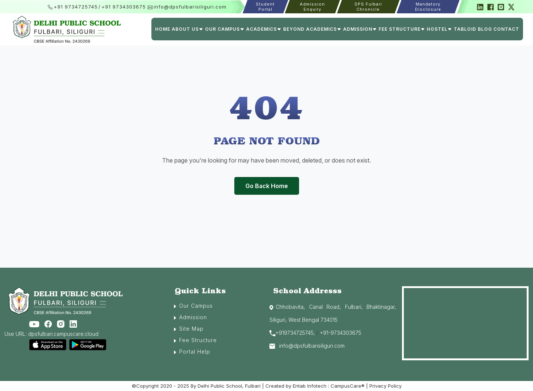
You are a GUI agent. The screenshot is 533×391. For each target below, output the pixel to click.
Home (162, 29)
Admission (193, 317)
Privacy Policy (385, 386)
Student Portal (265, 6)
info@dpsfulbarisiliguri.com (190, 7)
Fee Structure (198, 340)
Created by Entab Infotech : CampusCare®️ (315, 386)
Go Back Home (266, 186)
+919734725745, (295, 333)
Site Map (191, 328)
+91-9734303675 (340, 333)
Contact (506, 29)
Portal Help (194, 351)
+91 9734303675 (123, 7)
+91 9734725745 (76, 7)
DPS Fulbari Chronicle (368, 6)
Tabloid (465, 29)
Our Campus (196, 306)
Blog (485, 29)
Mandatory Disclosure (428, 6)
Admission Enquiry (312, 6)
